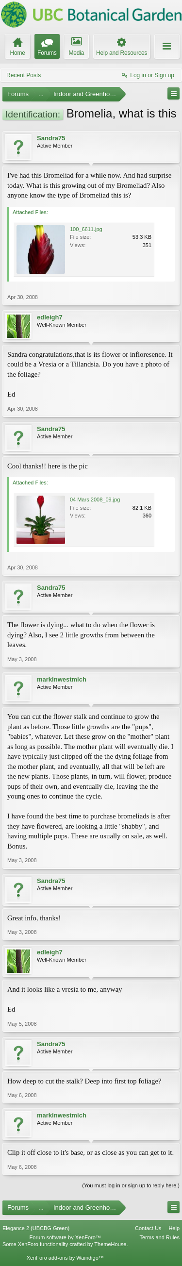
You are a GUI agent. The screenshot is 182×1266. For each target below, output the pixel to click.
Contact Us (148, 1228)
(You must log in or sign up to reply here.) (131, 1185)
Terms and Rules (159, 1237)
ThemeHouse (110, 1244)
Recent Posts (23, 75)
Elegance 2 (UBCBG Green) (35, 1228)
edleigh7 (50, 317)
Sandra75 (51, 138)
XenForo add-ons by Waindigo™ (65, 1258)
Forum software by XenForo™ (65, 1237)
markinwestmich (61, 679)
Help (174, 1228)
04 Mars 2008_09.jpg (95, 499)
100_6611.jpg (86, 229)
